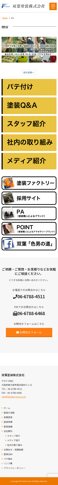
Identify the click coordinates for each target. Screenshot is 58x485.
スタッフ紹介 (13, 435)
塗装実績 (8, 421)
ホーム (7, 408)
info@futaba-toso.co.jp (14, 396)
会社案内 (8, 431)
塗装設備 (8, 426)
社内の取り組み (14, 445)
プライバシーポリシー (14, 468)
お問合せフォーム (29, 332)
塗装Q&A (8, 454)
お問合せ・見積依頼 (13, 449)
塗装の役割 (9, 412)
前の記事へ (28, 72)
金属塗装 (8, 417)
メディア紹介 (13, 440)
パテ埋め (8, 458)
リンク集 (8, 463)
